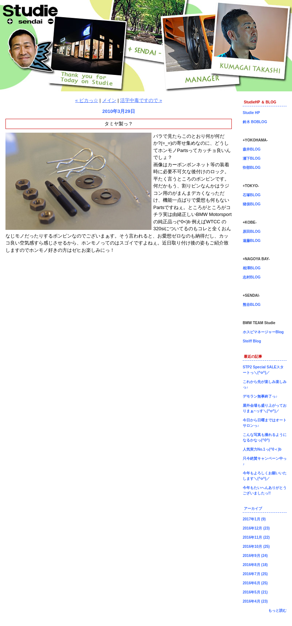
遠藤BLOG (252, 241)
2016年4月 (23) (255, 601)
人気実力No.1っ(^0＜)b (262, 449)
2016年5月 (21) (255, 592)
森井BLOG (252, 149)
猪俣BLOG (252, 204)
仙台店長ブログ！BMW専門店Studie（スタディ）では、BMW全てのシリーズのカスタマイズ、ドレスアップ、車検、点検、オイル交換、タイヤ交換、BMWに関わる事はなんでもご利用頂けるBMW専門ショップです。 (146, 45)
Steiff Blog (252, 341)
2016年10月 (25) (256, 547)
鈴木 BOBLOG (255, 122)
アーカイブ (253, 509)
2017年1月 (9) (254, 519)
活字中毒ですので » (141, 100)
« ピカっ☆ (86, 100)
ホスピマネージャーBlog (263, 332)
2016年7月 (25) (255, 574)
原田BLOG (252, 231)
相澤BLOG (252, 268)
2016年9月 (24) (255, 556)
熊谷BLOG (252, 305)
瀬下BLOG (252, 158)
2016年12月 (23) (256, 528)
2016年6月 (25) (255, 583)
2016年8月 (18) (255, 565)
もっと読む (277, 610)
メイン (109, 100)
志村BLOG (252, 277)
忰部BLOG (252, 168)
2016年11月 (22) (256, 537)
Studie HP (251, 113)
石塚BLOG (252, 195)
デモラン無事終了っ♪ (260, 396)
